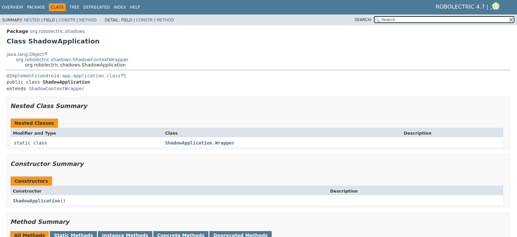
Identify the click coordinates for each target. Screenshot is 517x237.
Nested (32, 20)
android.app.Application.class (80, 75)
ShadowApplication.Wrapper (200, 142)
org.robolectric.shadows (57, 31)
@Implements (22, 75)
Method (88, 20)
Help (135, 7)
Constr (67, 20)
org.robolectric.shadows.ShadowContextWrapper (72, 59)
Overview (12, 7)
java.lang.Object (25, 54)
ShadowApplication (36, 200)
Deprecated (96, 7)
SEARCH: (363, 19)
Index (120, 7)
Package (36, 7)
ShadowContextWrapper (56, 88)
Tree (74, 7)
